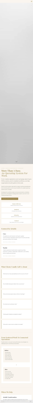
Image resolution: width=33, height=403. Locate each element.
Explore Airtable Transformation (10, 198)
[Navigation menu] (31, 1)
